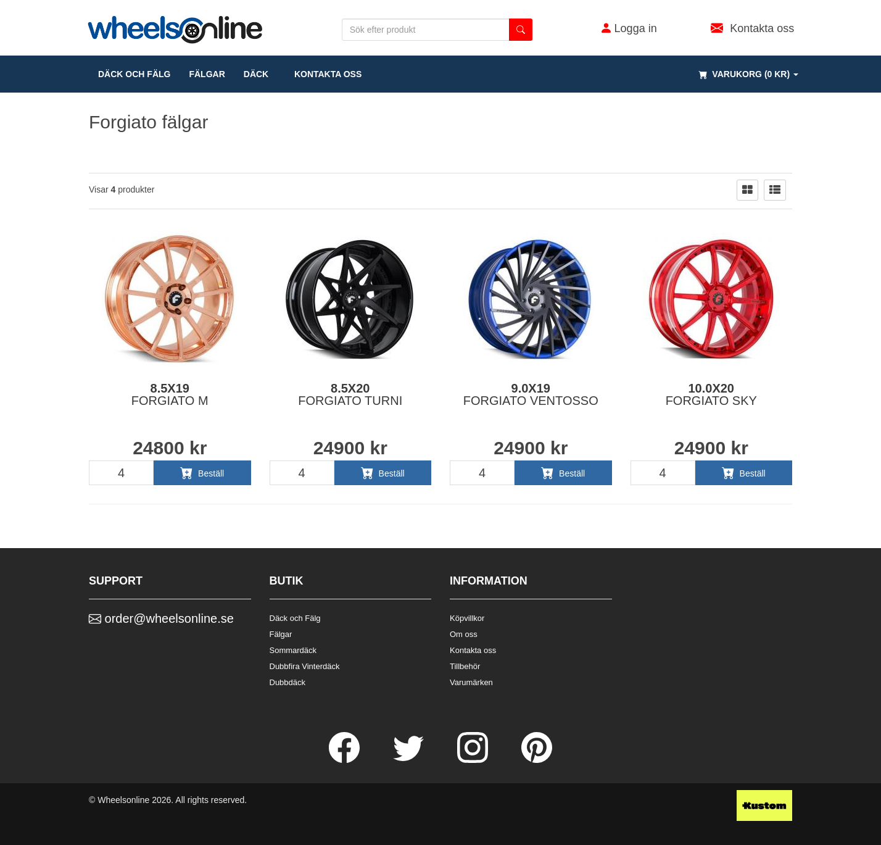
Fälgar (281, 634)
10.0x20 (711, 394)
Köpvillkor (467, 618)
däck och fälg (134, 74)
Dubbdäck (288, 682)
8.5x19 (170, 394)
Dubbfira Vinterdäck (305, 666)
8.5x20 (350, 394)
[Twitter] (410, 760)
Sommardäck (293, 650)
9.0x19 (530, 394)
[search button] (520, 30)
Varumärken (471, 682)
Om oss (464, 634)
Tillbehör (465, 666)
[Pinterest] (537, 760)
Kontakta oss (324, 74)
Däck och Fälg (295, 618)
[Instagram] (474, 760)
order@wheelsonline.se (161, 618)
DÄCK (256, 74)
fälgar (207, 74)
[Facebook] (345, 760)
